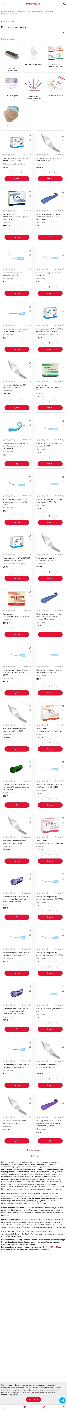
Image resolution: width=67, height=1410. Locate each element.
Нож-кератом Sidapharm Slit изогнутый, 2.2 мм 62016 (47, 160)
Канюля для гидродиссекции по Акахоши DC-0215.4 (15, 274)
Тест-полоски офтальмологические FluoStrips (49, 730)
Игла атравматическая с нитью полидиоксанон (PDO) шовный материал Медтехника (48, 1123)
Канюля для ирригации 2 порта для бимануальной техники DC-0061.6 (15, 502)
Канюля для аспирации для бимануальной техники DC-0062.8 (49, 954)
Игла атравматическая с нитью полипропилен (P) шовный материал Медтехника (48, 616)
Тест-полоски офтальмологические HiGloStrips (49, 842)
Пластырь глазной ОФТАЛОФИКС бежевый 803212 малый (16, 160)
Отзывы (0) (26, 155)
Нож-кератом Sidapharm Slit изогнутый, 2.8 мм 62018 (14, 842)
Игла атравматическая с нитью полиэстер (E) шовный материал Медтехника (16, 787)
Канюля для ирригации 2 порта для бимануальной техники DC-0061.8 (15, 672)
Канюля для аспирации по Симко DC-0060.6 (49, 274)
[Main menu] (2, 3)
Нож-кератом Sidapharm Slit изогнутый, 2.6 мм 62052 (47, 559)
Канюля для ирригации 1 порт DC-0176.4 (49, 1010)
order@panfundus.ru (40, 1249)
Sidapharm (40, 164)
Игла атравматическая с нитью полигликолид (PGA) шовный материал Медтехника (15, 899)
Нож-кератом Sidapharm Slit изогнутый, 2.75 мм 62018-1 (14, 730)
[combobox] (9, 39)
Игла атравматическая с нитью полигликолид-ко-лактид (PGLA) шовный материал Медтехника (15, 1011)
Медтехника (41, 222)
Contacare (7, 222)
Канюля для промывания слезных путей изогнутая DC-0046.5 (49, 786)
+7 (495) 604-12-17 (50, 1247)
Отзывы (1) (60, 725)
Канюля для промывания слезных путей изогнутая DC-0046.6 (16, 954)
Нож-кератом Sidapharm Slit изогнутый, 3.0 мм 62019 (47, 1066)
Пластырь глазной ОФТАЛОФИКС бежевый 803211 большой (16, 559)
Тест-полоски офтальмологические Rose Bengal (16, 615)
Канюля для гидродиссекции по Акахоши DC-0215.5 (49, 445)
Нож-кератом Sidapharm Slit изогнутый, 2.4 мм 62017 (14, 386)
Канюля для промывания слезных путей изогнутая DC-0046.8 (16, 1066)
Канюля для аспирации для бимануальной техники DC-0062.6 (49, 898)
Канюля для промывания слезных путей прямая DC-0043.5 (16, 330)
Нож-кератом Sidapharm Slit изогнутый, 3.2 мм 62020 (14, 1122)
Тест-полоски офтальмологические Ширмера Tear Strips (15, 217)
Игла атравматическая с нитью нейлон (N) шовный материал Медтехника (48, 217)
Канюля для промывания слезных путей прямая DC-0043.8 (49, 671)
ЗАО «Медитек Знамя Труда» (14, 164)
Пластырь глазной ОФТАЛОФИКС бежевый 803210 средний (49, 330)
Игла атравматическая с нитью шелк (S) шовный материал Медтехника (15, 446)
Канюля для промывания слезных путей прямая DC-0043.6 (49, 501)
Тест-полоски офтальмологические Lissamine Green (48, 387)
